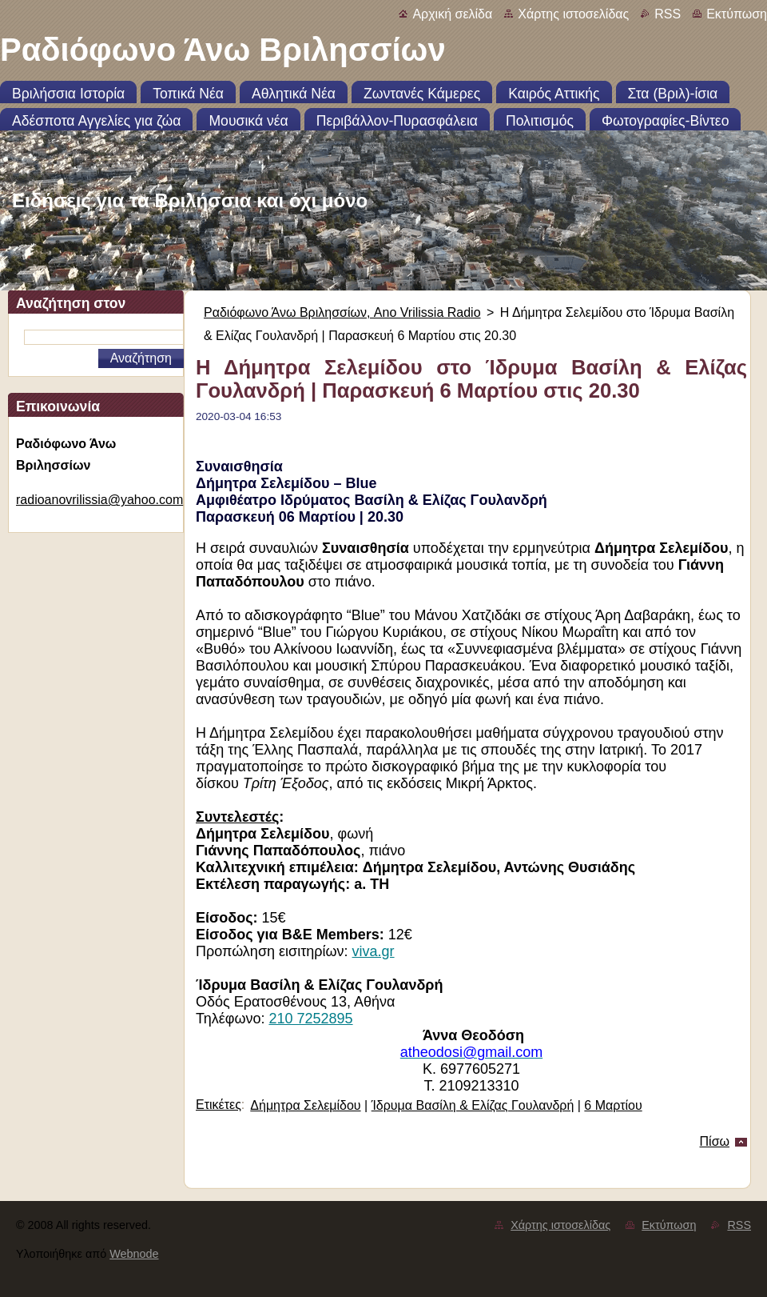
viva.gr (373, 951)
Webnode (133, 1253)
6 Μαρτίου (613, 1105)
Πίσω (714, 1141)
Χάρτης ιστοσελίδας (573, 14)
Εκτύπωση (736, 14)
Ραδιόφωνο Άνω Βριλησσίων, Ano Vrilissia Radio (342, 312)
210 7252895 (310, 1019)
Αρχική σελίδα (452, 14)
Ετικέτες (218, 1104)
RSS (667, 14)
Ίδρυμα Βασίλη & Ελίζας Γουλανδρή (473, 1105)
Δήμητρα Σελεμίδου (305, 1105)
